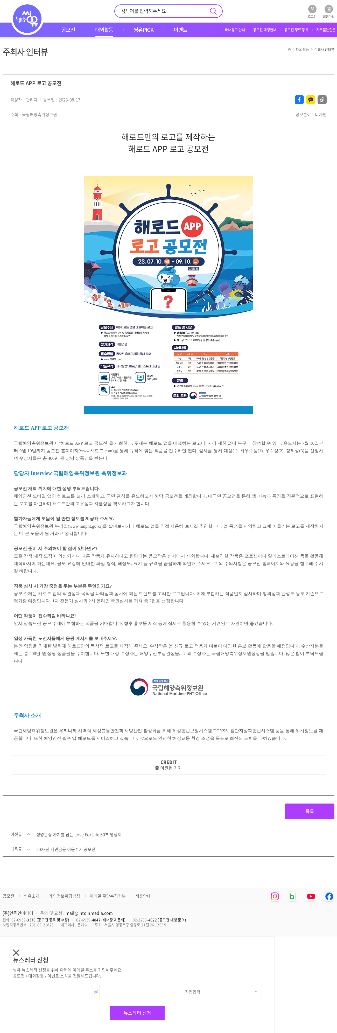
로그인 (312, 11)
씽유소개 (31, 896)
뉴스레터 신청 (137, 1012)
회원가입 (328, 11)
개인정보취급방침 (64, 896)
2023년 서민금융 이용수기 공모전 (65, 849)
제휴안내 (143, 896)
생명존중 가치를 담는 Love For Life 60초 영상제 (79, 834)
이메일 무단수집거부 (108, 896)
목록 (309, 811)
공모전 (8, 896)
